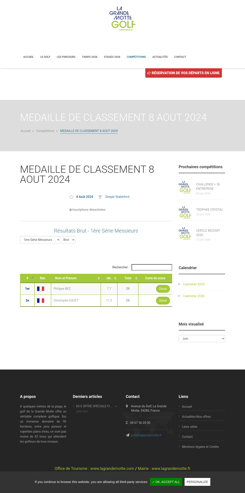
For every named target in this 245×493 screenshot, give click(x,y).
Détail (163, 289)
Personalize (197, 482)
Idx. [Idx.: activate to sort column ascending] (109, 278)
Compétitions (136, 57)
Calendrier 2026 (193, 296)
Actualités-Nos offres (196, 417)
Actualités (160, 57)
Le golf (45, 57)
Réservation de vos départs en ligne (183, 73)
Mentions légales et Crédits (200, 447)
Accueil (28, 57)
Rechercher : (142, 268)
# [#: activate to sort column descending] (27, 278)
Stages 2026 (112, 57)
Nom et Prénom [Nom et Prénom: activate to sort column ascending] (66, 278)
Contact (180, 57)
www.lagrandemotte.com (112, 469)
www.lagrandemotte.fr (171, 469)
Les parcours (66, 57)
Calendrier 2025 (193, 284)
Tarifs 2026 (90, 57)
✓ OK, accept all (166, 482)
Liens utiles (189, 427)
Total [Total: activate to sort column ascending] (127, 278)
